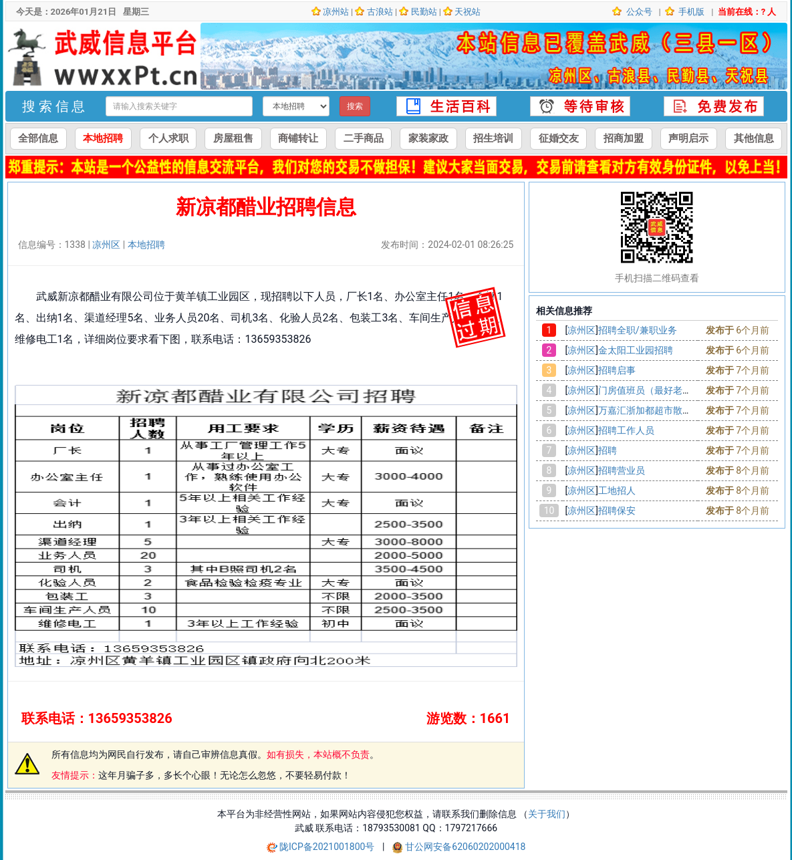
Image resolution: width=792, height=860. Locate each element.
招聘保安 (617, 510)
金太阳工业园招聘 (635, 350)
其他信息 (754, 138)
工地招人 (617, 490)
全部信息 (38, 138)
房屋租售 (233, 138)
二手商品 (364, 138)
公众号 (638, 12)
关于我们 (546, 814)
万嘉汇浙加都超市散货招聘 (654, 410)
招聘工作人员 (626, 430)
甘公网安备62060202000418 (465, 846)
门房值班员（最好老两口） (654, 390)
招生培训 (493, 138)
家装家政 (428, 138)
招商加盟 (624, 138)
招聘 (607, 450)
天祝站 (467, 12)
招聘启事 (617, 370)
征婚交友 (559, 138)
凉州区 (106, 244)
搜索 (355, 106)
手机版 (690, 12)
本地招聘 (103, 138)
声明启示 (688, 138)
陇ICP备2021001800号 (328, 846)
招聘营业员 (621, 470)
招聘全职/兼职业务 (637, 330)
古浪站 (380, 12)
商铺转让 (298, 138)
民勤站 (424, 12)
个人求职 (168, 138)
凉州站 (336, 12)
